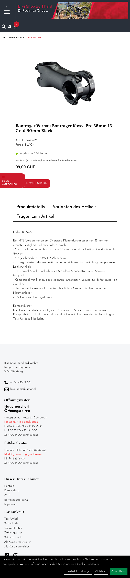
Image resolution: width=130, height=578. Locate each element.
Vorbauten (34, 38)
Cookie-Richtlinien (88, 564)
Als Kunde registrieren (17, 542)
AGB (7, 495)
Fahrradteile (16, 38)
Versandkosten (13, 528)
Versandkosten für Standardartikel (60, 160)
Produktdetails (30, 207)
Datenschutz (11, 490)
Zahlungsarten (13, 532)
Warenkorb (11, 523)
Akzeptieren (118, 571)
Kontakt (9, 485)
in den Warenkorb (33, 183)
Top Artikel (11, 518)
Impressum (10, 504)
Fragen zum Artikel (35, 216)
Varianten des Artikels (74, 207)
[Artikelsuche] (4, 27)
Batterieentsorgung (16, 499)
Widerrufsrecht (13, 537)
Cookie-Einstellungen (78, 571)
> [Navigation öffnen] (7, 10)
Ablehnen (101, 571)
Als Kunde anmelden (17, 546)
